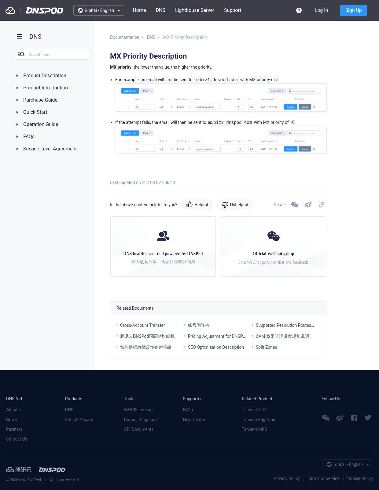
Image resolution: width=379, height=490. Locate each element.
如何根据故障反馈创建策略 (145, 347)
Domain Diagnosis (141, 419)
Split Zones (266, 347)
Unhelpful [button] (239, 204)
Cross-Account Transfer (142, 325)
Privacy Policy (287, 478)
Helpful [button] (201, 204)
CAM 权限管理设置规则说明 (282, 336)
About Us (15, 409)
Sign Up (353, 10)
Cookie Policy (360, 478)
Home (139, 10)
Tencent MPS (254, 429)
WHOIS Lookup (138, 409)
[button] (308, 205)
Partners (14, 429)
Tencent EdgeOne (258, 419)
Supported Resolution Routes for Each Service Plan (304, 325)
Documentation (124, 37)
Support (232, 10)
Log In (321, 10)
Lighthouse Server (194, 10)
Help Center (194, 419)
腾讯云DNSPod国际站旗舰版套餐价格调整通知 (164, 336)
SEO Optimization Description (216, 347)
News (11, 419)
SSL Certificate (79, 419)
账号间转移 (198, 325)
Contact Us (16, 439)
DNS (160, 10)
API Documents (139, 429)
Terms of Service (323, 478)
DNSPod (45, 10)
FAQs (188, 409)
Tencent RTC (254, 409)
